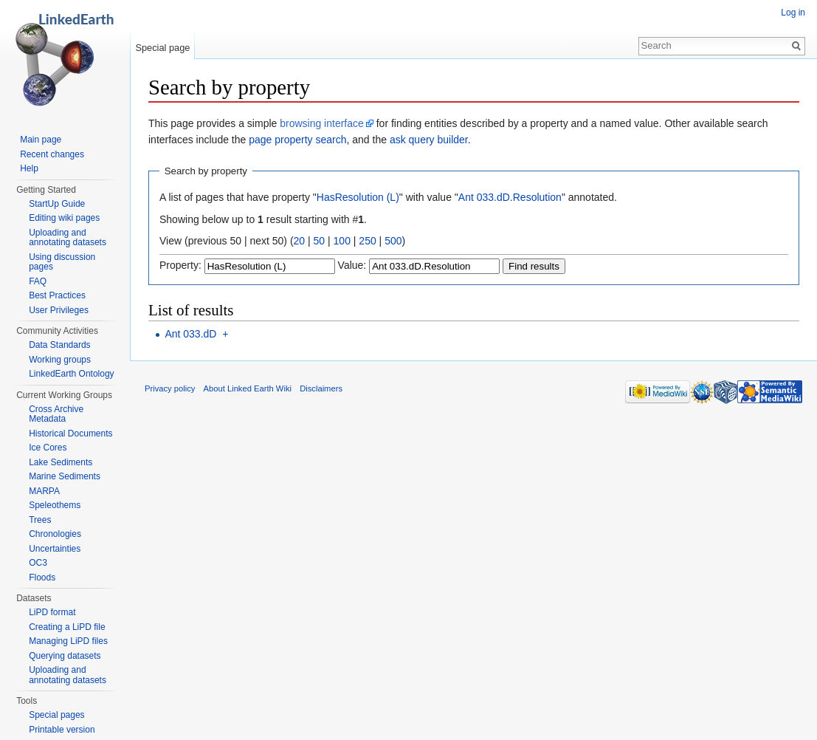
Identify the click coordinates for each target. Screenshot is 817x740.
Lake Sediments (60, 462)
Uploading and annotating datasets (67, 237)
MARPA (44, 491)
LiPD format (52, 612)
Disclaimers (321, 388)
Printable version (61, 729)
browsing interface (322, 123)
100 (342, 241)
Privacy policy (170, 388)
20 (300, 241)
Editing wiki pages (64, 218)
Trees (40, 520)
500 (393, 241)
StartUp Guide (57, 204)
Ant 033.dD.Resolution (510, 197)
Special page (162, 47)
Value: (352, 265)
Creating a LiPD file (67, 627)
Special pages (56, 715)
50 (319, 241)
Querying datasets (64, 656)
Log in (793, 12)
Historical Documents (70, 433)
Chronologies (55, 534)
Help (29, 168)
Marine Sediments (64, 476)
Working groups (60, 359)
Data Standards (59, 345)
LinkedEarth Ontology (71, 374)
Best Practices (57, 295)
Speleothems (54, 505)
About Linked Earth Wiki (248, 388)
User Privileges (59, 310)
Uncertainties (54, 549)
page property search (297, 139)
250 (367, 241)
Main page (40, 139)
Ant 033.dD (190, 334)
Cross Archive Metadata (56, 414)
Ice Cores (47, 447)
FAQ (37, 281)
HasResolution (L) (358, 197)
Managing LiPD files (68, 641)
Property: (180, 265)
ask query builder (429, 139)
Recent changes (52, 154)
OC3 (38, 563)
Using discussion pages (62, 262)
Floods (42, 577)
